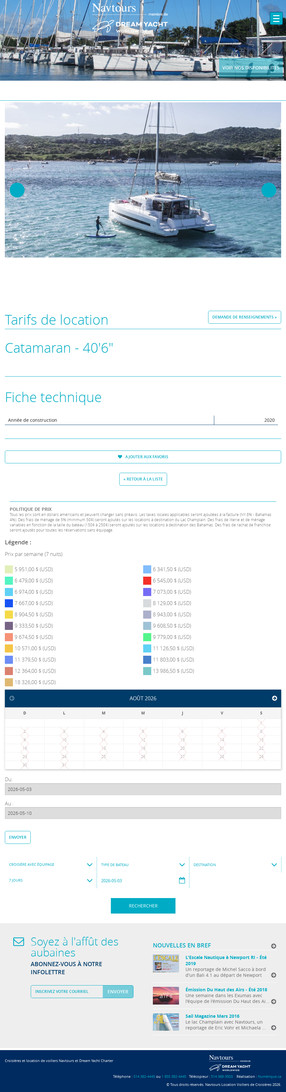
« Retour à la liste (143, 479)
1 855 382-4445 (174, 1076)
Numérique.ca (269, 1076)
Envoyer (17, 837)
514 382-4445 (144, 1076)
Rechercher (143, 906)
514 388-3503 (222, 1076)
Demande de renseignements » (244, 317)
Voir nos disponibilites (251, 68)
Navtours (143, 18)
